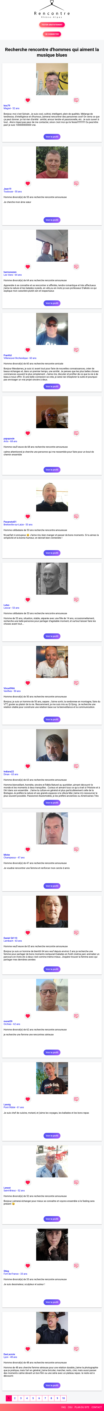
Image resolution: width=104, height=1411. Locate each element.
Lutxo (6, 605)
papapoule (9, 438)
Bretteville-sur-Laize (14, 524)
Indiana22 (9, 771)
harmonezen (10, 272)
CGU (70, 1407)
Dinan (7, 774)
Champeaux (10, 857)
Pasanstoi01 (10, 521)
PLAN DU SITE (82, 1407)
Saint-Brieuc (10, 1190)
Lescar (7, 607)
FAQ (63, 1407)
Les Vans (8, 274)
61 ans (20, 1107)
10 (63, 1398)
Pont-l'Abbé (9, 1107)
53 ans (29, 524)
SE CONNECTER (52, 34)
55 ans (18, 191)
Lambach (8, 940)
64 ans (18, 274)
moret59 (8, 1021)
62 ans (16, 1024)
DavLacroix (9, 1354)
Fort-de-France (11, 1273)
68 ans (13, 441)
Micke (7, 854)
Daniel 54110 (10, 938)
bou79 (7, 105)
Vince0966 (9, 688)
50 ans (17, 691)
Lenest (7, 1187)
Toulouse (8, 191)
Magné (7, 108)
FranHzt (8, 355)
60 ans (33, 358)
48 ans (13, 1357)
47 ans (21, 857)
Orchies (7, 1024)
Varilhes (8, 691)
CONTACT (96, 1407)
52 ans (15, 108)
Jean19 (7, 188)
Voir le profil (52, 136)
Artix (6, 441)
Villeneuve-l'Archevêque (16, 358)
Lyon (6, 1357)
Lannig (7, 1104)
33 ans (23, 1273)
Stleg (6, 1271)
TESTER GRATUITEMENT (52, 25)
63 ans (14, 774)
